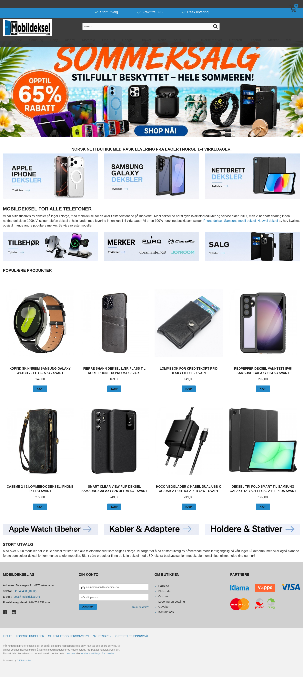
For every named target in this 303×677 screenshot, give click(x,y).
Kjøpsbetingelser (30, 635)
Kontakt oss (166, 611)
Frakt (7, 635)
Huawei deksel (268, 220)
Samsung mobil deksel (240, 220)
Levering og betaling (171, 601)
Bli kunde (164, 591)
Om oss (163, 596)
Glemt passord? (140, 607)
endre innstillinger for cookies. (98, 653)
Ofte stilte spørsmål (131, 635)
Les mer (70, 653)
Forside (163, 585)
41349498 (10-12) (25, 590)
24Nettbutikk (24, 660)
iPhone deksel (213, 220)
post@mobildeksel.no (27, 596)
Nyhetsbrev (102, 635)
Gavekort (164, 606)
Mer (288, 32)
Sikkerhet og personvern (68, 635)
